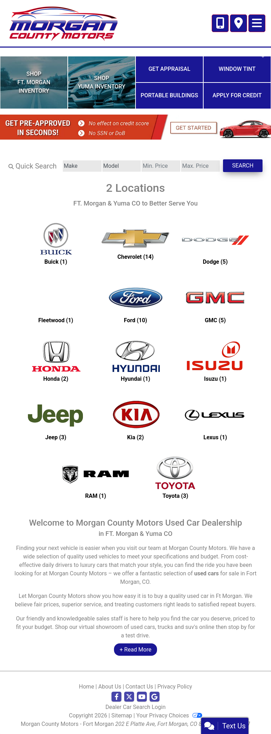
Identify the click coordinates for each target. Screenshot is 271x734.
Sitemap (122, 715)
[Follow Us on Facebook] (116, 697)
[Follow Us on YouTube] (142, 697)
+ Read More (135, 649)
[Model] (121, 166)
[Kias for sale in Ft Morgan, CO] (135, 418)
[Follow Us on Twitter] (129, 697)
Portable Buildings (169, 95)
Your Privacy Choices (169, 715)
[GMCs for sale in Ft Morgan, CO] (215, 301)
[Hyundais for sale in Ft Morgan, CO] (135, 360)
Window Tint (237, 69)
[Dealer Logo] (63, 22)
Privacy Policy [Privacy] (174, 686)
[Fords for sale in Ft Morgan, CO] (135, 301)
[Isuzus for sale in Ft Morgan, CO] (215, 360)
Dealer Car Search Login (136, 707)
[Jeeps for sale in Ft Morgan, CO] (56, 418)
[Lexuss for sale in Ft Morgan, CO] (215, 418)
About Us (109, 686)
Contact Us (139, 686)
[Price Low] (161, 166)
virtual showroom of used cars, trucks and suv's (138, 627)
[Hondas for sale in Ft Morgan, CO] (56, 360)
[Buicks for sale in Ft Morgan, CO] (56, 243)
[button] (6, 52)
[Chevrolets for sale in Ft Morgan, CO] (135, 243)
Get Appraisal (170, 69)
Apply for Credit (236, 95)
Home (86, 686)
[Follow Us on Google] (154, 697)
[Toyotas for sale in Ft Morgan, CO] (175, 477)
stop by (237, 627)
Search (243, 165)
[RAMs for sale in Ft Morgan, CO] (96, 477)
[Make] (82, 166)
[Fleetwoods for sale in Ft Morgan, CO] (56, 301)
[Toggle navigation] (256, 23)
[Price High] (200, 166)
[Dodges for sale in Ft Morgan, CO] (215, 243)
